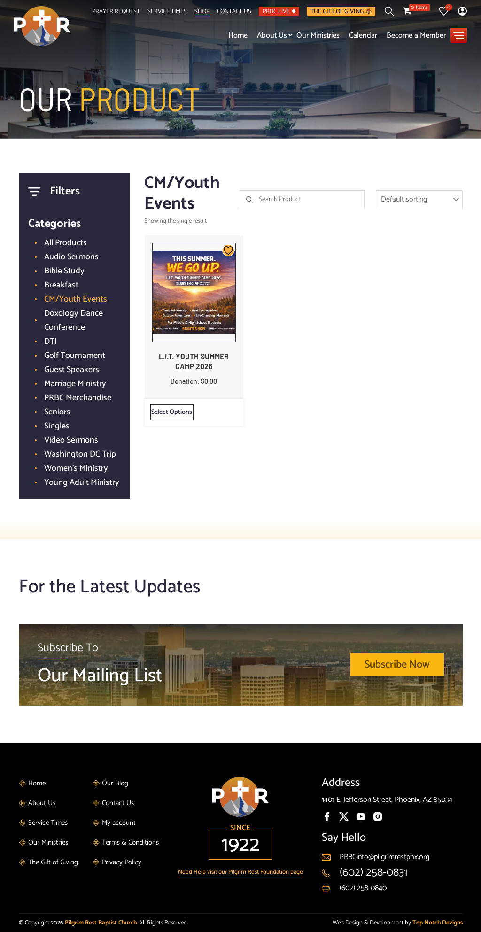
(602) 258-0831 (373, 872)
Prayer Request (116, 11)
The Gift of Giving (341, 11)
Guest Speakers (71, 370)
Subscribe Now (397, 664)
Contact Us (234, 11)
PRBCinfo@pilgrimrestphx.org (384, 857)
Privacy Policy (121, 862)
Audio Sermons (71, 257)
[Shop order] (419, 199)
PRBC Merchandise (77, 398)
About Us (272, 35)
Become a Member (416, 35)
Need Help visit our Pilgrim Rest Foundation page (240, 872)
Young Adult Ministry (81, 482)
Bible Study (64, 271)
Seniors (57, 412)
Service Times (167, 11)
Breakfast (61, 285)
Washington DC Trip (80, 454)
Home (238, 35)
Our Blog (115, 783)
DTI (50, 341)
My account (119, 823)
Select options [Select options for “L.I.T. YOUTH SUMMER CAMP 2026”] (171, 412)
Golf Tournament (74, 356)
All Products (65, 243)
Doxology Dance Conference (73, 320)
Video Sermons (71, 440)
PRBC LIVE (279, 11)
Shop (201, 11)
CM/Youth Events (75, 299)
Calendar (363, 35)
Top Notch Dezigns (437, 923)
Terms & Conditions (130, 842)
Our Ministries (318, 35)
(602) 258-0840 (363, 888)
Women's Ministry (76, 468)
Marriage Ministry (75, 384)
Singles (57, 426)
